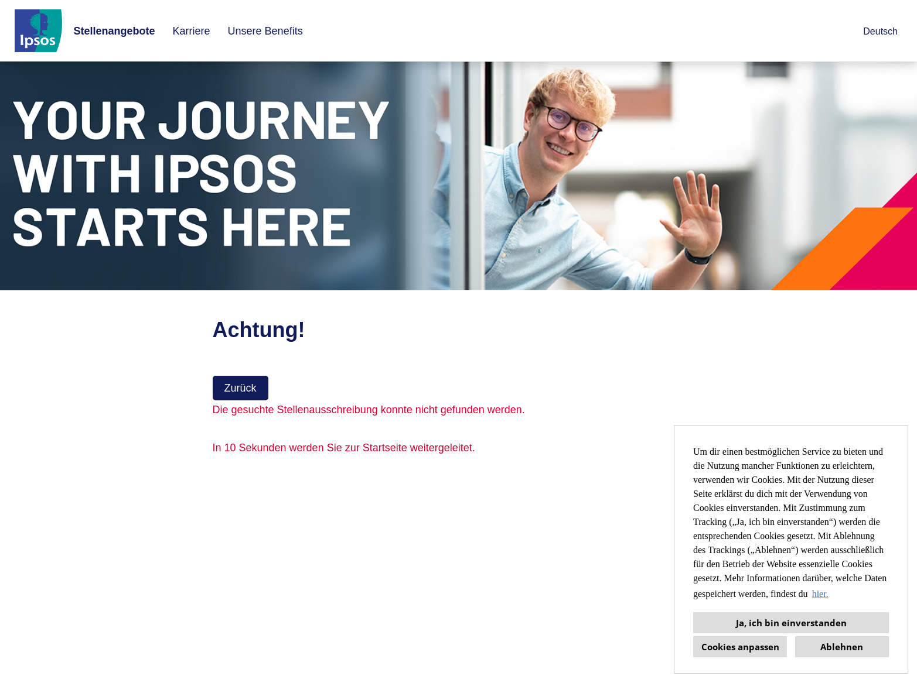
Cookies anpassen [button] (740, 647)
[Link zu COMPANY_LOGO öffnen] (38, 30)
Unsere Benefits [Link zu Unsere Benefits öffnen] (265, 31)
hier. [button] (820, 594)
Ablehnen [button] (841, 647)
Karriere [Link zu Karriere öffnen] (191, 31)
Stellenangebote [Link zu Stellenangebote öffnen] (114, 31)
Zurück (240, 388)
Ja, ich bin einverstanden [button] (791, 623)
